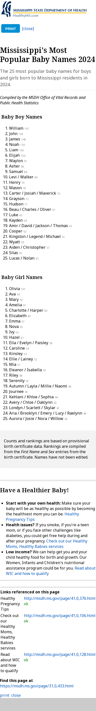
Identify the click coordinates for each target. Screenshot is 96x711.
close (16, 695)
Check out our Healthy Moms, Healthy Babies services (46, 543)
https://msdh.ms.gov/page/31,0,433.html (37, 686)
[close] (28, 28)
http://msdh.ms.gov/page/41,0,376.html (60, 598)
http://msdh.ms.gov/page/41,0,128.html (60, 654)
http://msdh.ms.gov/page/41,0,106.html (60, 615)
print (10, 29)
